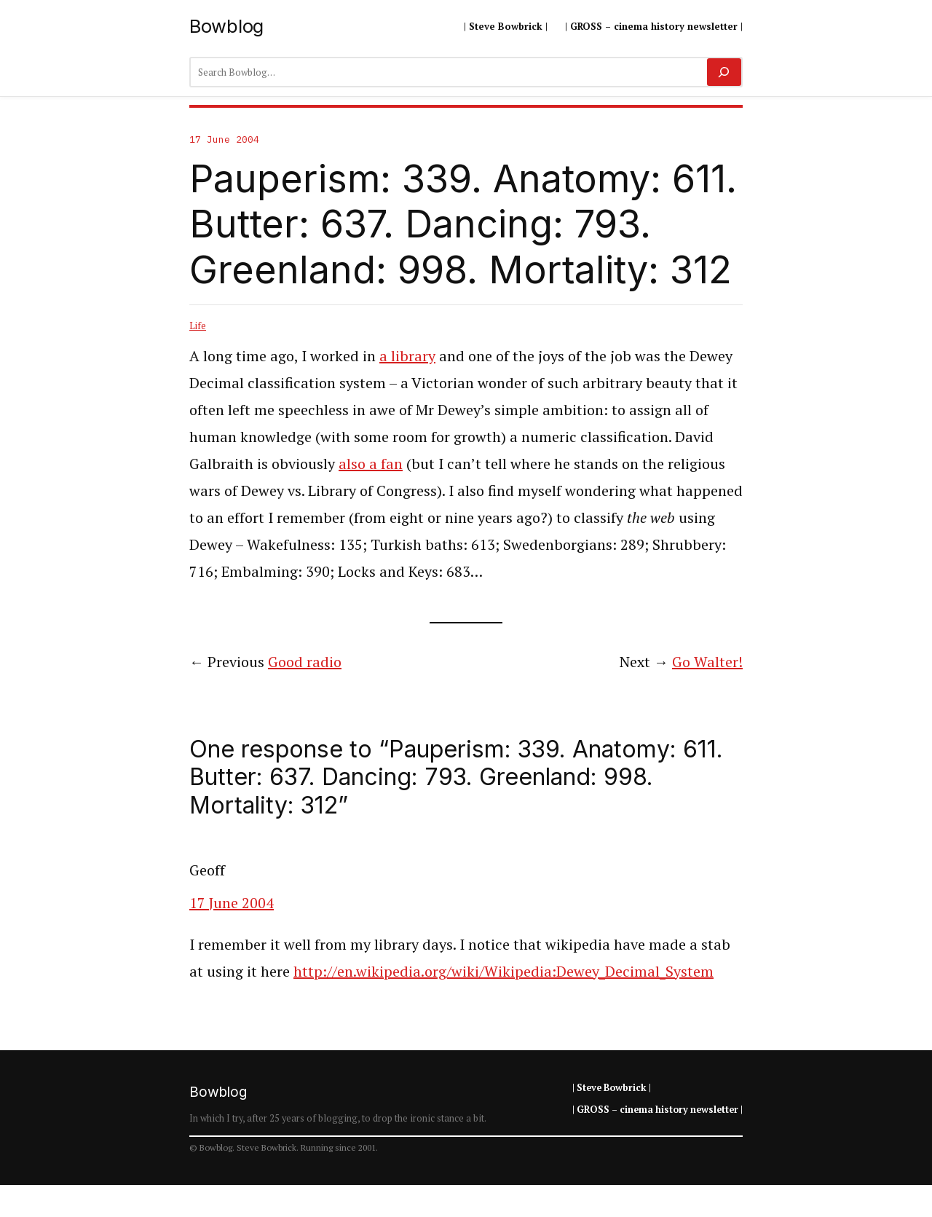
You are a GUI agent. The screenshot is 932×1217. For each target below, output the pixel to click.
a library (407, 356)
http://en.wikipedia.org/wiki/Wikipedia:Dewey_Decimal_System (503, 971)
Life (197, 325)
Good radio (304, 661)
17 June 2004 (231, 903)
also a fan (371, 463)
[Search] (724, 72)
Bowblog (226, 26)
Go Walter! (707, 661)
